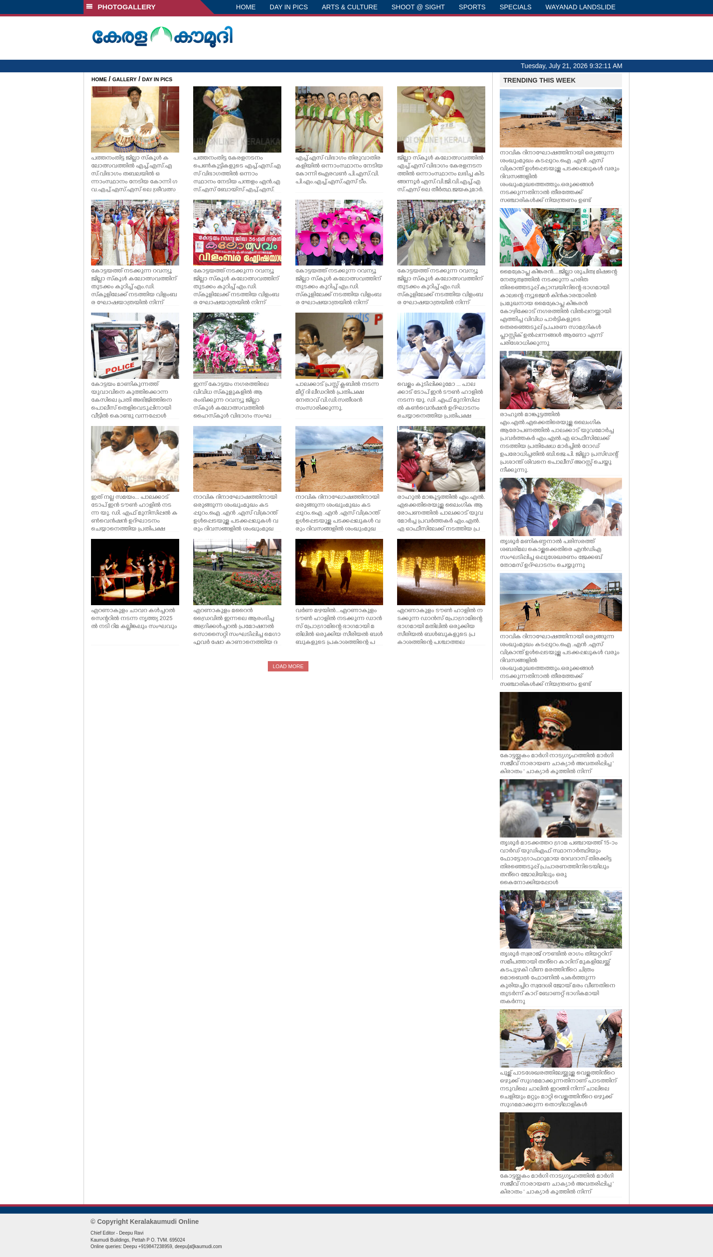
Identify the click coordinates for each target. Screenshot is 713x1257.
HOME (246, 7)
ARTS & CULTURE (349, 7)
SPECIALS (515, 7)
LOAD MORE (288, 666)
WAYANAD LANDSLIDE (580, 7)
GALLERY (124, 79)
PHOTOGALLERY (121, 7)
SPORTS (472, 7)
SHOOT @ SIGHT (418, 7)
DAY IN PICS (289, 7)
